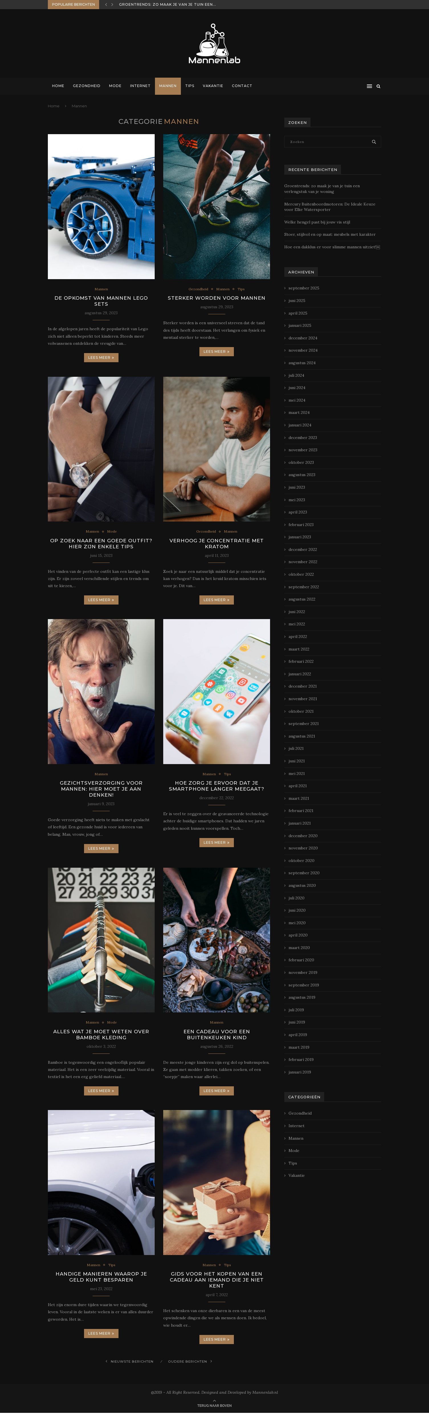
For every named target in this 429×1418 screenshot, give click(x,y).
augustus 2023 (302, 474)
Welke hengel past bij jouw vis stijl (317, 222)
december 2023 (303, 437)
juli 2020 (297, 898)
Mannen (168, 86)
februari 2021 (301, 810)
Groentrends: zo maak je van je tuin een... (167, 4)
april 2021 (298, 785)
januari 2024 (300, 425)
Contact (242, 86)
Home (58, 86)
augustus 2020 (302, 885)
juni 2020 (297, 910)
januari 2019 (300, 1072)
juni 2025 (297, 300)
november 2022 (303, 561)
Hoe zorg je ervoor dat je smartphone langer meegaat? (216, 788)
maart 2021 (299, 798)
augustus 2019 (302, 997)
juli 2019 (296, 1009)
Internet (140, 86)
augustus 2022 (302, 599)
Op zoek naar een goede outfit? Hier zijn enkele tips (101, 545)
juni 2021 (297, 761)
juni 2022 (297, 611)
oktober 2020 (301, 860)
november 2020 (303, 848)
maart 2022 (299, 649)
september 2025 (304, 288)
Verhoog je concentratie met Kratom (217, 545)
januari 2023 (300, 536)
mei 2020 (297, 922)
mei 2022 (297, 624)
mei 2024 (297, 400)
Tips (189, 86)
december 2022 (303, 549)
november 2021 (303, 698)
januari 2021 (300, 823)
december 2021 (303, 686)
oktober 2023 (301, 462)
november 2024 (303, 350)
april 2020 (298, 935)
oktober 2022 (301, 574)
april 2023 (298, 512)
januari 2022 (300, 673)
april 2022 (298, 636)
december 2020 (303, 835)
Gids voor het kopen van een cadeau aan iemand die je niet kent (216, 1284)
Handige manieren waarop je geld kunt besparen (101, 1281)
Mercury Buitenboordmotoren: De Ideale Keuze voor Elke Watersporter (329, 207)
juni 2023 (297, 487)
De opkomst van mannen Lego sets (101, 301)
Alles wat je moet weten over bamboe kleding (101, 1038)
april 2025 (298, 313)
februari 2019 (301, 1059)
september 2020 (304, 872)
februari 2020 (301, 959)
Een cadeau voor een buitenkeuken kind (216, 1038)
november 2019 (303, 972)
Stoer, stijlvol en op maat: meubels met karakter (330, 234)
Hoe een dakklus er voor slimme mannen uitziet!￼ (332, 246)
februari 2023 (301, 524)
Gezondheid (87, 86)
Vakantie (213, 86)
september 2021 (304, 723)
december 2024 (303, 338)
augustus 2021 (302, 736)
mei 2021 (297, 773)
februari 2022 (301, 661)
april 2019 (298, 1034)
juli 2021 (296, 748)
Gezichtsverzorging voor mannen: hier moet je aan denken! (101, 791)
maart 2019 (299, 1047)
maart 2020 (299, 947)
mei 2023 (297, 499)
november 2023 (303, 449)
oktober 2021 (301, 711)
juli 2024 (296, 375)
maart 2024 (299, 412)
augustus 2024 (302, 362)
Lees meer (101, 358)
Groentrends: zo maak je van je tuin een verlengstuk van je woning (322, 188)
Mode (115, 86)
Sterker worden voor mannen (216, 298)
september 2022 (304, 586)
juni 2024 (297, 387)
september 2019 (304, 985)
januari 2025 (300, 325)
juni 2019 (297, 1022)
